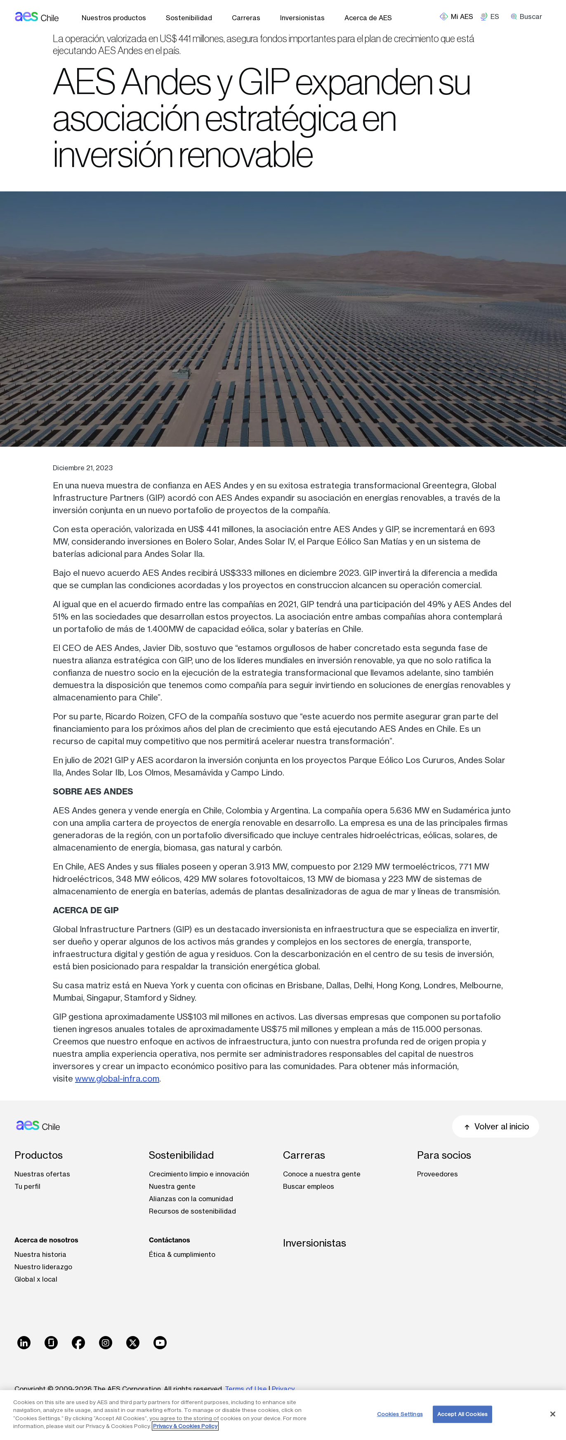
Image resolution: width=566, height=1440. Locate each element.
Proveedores (437, 1174)
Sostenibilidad (189, 18)
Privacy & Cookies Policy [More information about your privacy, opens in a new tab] (185, 1426)
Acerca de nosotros (46, 1240)
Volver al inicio (495, 1126)
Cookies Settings (400, 1414)
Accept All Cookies (462, 1414)
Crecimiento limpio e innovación (199, 1174)
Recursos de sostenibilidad (192, 1211)
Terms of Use (246, 1389)
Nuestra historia (40, 1254)
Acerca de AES (368, 18)
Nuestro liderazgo (43, 1267)
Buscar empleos (308, 1186)
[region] (283, 1415)
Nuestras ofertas (42, 1174)
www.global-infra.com (117, 1078)
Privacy (283, 1389)
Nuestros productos (114, 18)
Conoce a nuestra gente (322, 1174)
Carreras (246, 18)
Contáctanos (169, 1240)
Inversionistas (302, 18)
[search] (529, 16)
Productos (38, 1155)
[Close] (553, 1414)
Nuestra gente (172, 1186)
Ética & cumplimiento (182, 1254)
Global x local (35, 1279)
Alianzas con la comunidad (191, 1199)
